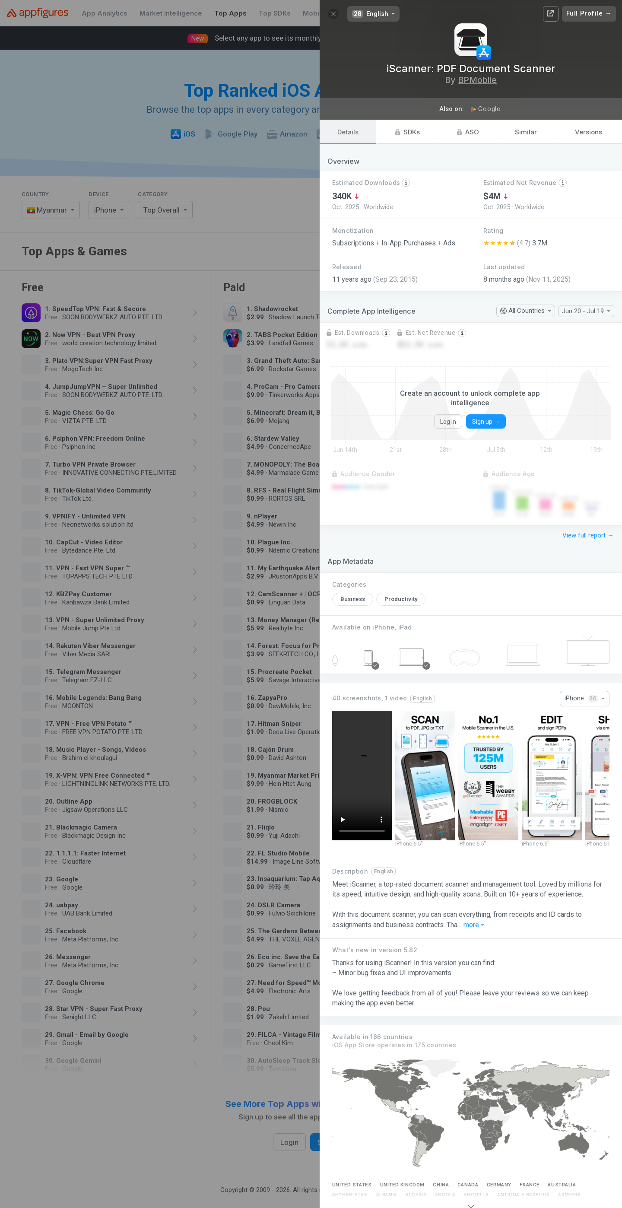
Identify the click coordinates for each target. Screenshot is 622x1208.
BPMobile (477, 80)
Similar (526, 132)
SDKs (407, 132)
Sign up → (486, 421)
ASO (468, 132)
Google (486, 109)
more (473, 925)
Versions (588, 132)
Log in (448, 421)
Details (348, 132)
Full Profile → (589, 13)
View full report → (588, 535)
